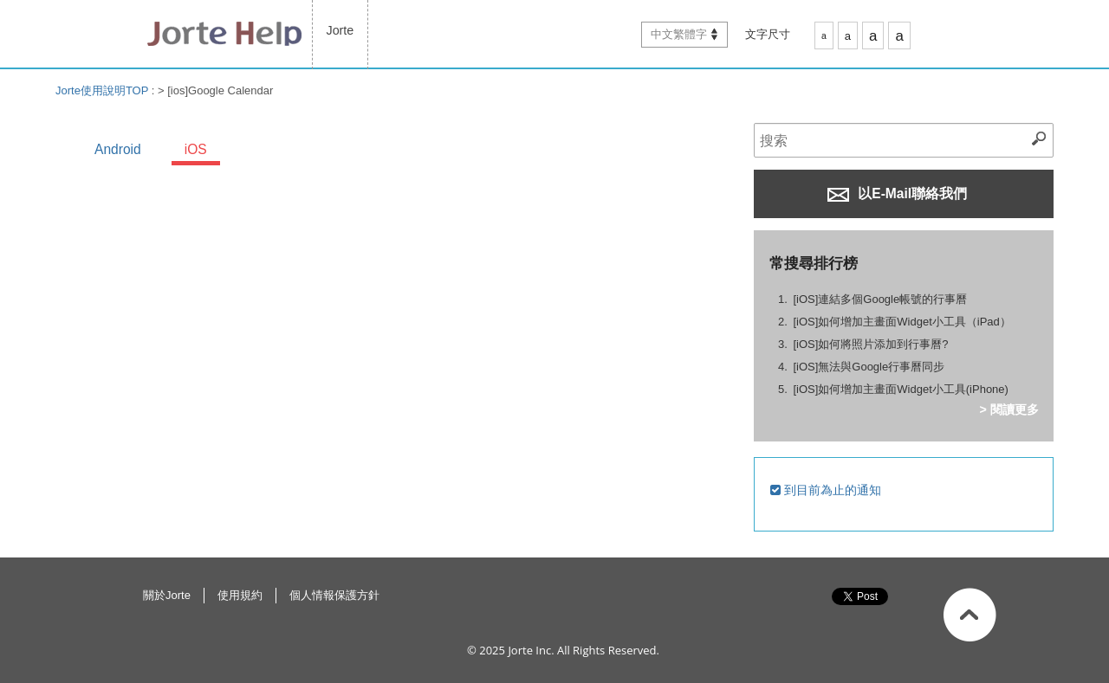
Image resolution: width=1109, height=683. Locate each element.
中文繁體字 (679, 34)
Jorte (340, 30)
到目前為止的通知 (825, 490)
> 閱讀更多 (1008, 409)
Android (117, 149)
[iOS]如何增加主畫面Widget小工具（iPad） (901, 321)
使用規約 (240, 595)
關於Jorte (167, 595)
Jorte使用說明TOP (101, 90)
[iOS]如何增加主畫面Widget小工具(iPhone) (900, 389)
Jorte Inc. (531, 650)
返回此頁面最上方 (970, 614)
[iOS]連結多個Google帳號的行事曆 (880, 299)
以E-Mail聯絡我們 (897, 194)
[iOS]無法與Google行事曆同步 (868, 366)
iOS (196, 149)
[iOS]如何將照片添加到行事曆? (870, 344)
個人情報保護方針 (334, 595)
